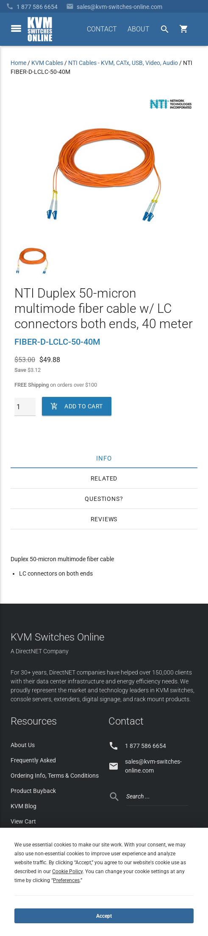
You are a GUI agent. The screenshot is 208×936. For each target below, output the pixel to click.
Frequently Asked (33, 760)
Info (104, 458)
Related (104, 478)
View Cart (23, 821)
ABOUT (139, 29)
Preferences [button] (66, 880)
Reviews (104, 519)
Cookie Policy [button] (67, 871)
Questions (102, 498)
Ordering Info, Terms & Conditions (55, 775)
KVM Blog (23, 806)
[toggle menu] (16, 28)
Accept (104, 916)
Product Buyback (33, 790)
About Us (23, 745)
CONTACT (102, 29)
